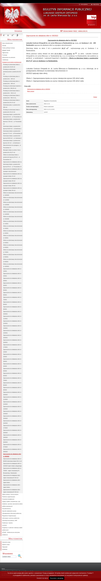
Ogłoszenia (5, 52)
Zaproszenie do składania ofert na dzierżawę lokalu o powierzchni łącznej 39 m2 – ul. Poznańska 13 (12, 164)
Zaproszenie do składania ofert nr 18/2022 (12, 431)
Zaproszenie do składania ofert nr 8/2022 (12, 384)
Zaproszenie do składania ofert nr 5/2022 (12, 370)
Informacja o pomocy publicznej (10, 518)
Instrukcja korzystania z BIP (9, 520)
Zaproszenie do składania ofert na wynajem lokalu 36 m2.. (12, 189)
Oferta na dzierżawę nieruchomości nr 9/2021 (12, 260)
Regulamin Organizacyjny (9, 515)
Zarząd (4, 45)
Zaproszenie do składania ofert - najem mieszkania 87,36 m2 (12, 476)
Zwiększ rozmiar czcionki (12, 35)
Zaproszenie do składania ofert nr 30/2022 (38, 89)
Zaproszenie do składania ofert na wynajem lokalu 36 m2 (12, 180)
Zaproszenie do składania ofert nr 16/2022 (12, 422)
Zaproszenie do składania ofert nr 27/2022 (12, 446)
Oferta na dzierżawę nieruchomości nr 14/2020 (12, 213)
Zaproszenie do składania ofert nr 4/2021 (12, 284)
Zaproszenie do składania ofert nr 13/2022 (12, 408)
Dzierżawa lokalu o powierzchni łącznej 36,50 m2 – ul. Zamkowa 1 (12, 137)
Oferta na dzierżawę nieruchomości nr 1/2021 (12, 222)
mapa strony (96, 4)
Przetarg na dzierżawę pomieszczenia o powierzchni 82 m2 (12, 72)
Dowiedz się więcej (42, 578)
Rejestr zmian (6, 544)
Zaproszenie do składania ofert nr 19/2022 (12, 436)
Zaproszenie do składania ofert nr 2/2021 (12, 275)
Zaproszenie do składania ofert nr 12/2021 (12, 322)
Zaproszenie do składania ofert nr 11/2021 (12, 317)
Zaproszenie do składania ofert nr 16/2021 (12, 341)
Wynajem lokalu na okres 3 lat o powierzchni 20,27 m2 (12, 151)
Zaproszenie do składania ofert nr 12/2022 (12, 403)
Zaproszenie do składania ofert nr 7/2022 (12, 379)
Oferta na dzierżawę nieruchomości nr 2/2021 (12, 227)
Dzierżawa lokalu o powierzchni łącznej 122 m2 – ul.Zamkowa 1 (11, 142)
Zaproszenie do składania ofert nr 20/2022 (12, 441)
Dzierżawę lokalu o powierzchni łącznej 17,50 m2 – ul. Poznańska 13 (12, 121)
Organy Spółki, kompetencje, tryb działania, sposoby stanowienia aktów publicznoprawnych (12, 504)
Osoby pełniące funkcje (8, 48)
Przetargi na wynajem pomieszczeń (11, 62)
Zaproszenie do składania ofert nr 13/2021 (12, 327)
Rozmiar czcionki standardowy (8, 35)
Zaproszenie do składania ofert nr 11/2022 (12, 398)
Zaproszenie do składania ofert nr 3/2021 (12, 279)
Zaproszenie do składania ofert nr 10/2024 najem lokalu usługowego (12, 465)
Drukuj (95, 97)
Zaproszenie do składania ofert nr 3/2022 (12, 360)
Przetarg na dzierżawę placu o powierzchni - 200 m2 (11, 82)
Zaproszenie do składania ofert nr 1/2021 (12, 270)
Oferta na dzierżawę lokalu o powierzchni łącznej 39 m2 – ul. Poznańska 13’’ (11, 157)
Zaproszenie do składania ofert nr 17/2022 (12, 427)
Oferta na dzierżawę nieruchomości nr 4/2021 (12, 237)
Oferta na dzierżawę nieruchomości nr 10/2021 (12, 265)
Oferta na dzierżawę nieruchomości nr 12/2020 (12, 203)
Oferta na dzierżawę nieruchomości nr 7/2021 (12, 251)
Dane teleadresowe (7, 43)
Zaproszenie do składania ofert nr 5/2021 (12, 289)
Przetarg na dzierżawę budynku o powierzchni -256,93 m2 (12, 87)
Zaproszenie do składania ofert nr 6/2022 (12, 374)
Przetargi (4, 55)
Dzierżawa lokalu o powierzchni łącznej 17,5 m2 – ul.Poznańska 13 (12, 132)
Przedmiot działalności (8, 499)
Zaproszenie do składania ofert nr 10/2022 (12, 393)
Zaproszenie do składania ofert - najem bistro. (12, 486)
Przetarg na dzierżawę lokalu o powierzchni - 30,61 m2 (11, 92)
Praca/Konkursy (6, 508)
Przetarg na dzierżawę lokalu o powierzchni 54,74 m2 (11, 101)
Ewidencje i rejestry (7, 523)
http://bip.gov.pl (91, 20)
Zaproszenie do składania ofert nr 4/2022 (12, 365)
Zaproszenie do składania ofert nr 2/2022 (12, 355)
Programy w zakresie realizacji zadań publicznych (12, 529)
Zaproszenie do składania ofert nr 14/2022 (12, 412)
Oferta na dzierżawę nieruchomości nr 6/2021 (12, 246)
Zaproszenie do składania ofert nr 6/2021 (12, 294)
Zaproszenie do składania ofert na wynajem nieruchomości (12, 170)
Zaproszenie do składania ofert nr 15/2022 (12, 417)
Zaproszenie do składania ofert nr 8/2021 (12, 303)
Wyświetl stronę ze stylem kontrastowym (16, 35)
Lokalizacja (5, 60)
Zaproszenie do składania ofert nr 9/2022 (12, 389)
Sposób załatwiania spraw (9, 511)
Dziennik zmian (6, 542)
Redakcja (4, 549)
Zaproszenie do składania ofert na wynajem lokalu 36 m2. (12, 184)
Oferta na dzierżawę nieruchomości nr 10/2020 (12, 194)
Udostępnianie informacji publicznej (11, 513)
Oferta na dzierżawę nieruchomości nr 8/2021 (12, 256)
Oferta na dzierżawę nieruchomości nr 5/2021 (12, 241)
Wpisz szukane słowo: (7, 553)
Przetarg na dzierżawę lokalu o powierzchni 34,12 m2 (11, 111)
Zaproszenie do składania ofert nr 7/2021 (12, 298)
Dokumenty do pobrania (8, 57)
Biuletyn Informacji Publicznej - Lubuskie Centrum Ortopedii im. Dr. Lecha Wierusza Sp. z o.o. (67, 11)
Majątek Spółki (6, 50)
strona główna (84, 4)
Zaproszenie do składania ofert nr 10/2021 (12, 313)
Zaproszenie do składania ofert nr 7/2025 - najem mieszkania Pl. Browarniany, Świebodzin (12, 471)
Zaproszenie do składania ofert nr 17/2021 (12, 346)
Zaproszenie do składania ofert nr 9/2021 (12, 308)
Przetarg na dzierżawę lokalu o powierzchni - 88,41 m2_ (11, 97)
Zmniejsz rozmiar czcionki (3, 35)
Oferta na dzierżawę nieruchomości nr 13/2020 (12, 208)
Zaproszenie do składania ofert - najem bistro (12, 481)
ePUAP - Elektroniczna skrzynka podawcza (11, 533)
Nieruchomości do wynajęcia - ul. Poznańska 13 (12, 146)
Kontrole (4, 525)
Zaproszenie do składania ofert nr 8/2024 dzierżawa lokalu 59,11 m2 (12, 460)
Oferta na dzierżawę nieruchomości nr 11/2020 (12, 199)
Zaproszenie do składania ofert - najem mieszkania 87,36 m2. (12, 491)
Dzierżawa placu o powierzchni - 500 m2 (12, 106)
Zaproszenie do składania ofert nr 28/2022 (12, 450)
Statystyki (4, 547)
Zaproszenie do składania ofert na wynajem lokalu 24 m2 (12, 175)
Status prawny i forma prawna (10, 494)
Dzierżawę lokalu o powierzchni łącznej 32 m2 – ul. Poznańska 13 (12, 116)
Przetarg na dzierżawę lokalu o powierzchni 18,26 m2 (11, 66)
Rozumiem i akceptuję (56, 578)
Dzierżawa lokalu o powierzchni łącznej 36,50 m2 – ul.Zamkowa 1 (12, 127)
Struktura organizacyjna (8, 496)
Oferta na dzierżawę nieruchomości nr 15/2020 (12, 218)
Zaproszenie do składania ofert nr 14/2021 (12, 332)
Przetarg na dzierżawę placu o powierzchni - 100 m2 (11, 78)
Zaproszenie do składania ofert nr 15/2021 (12, 336)
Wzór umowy (30, 91)
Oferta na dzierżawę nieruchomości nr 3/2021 (12, 232)
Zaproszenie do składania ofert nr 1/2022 (12, 351)
